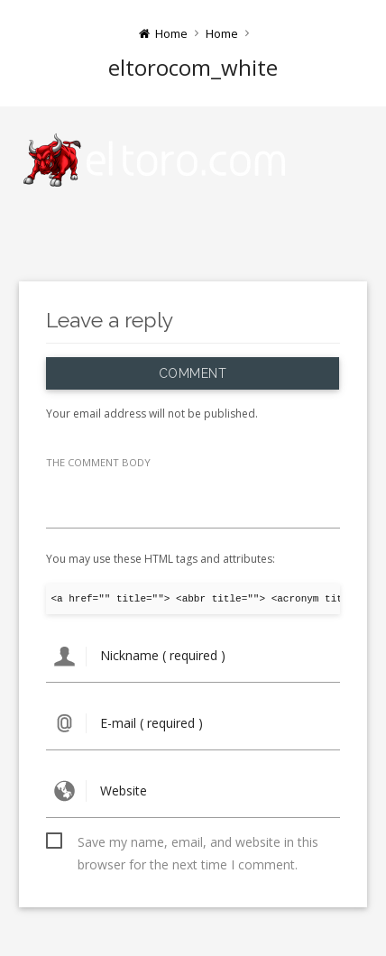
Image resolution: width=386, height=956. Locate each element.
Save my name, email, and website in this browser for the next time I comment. (198, 843)
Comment (193, 373)
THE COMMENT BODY (98, 462)
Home (222, 33)
